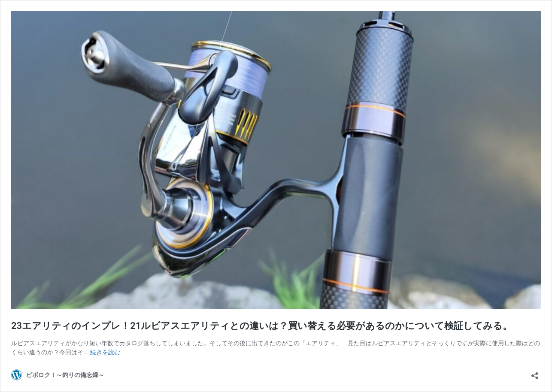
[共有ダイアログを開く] (535, 373)
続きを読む (105, 352)
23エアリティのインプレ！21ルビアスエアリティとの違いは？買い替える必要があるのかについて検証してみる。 (261, 325)
